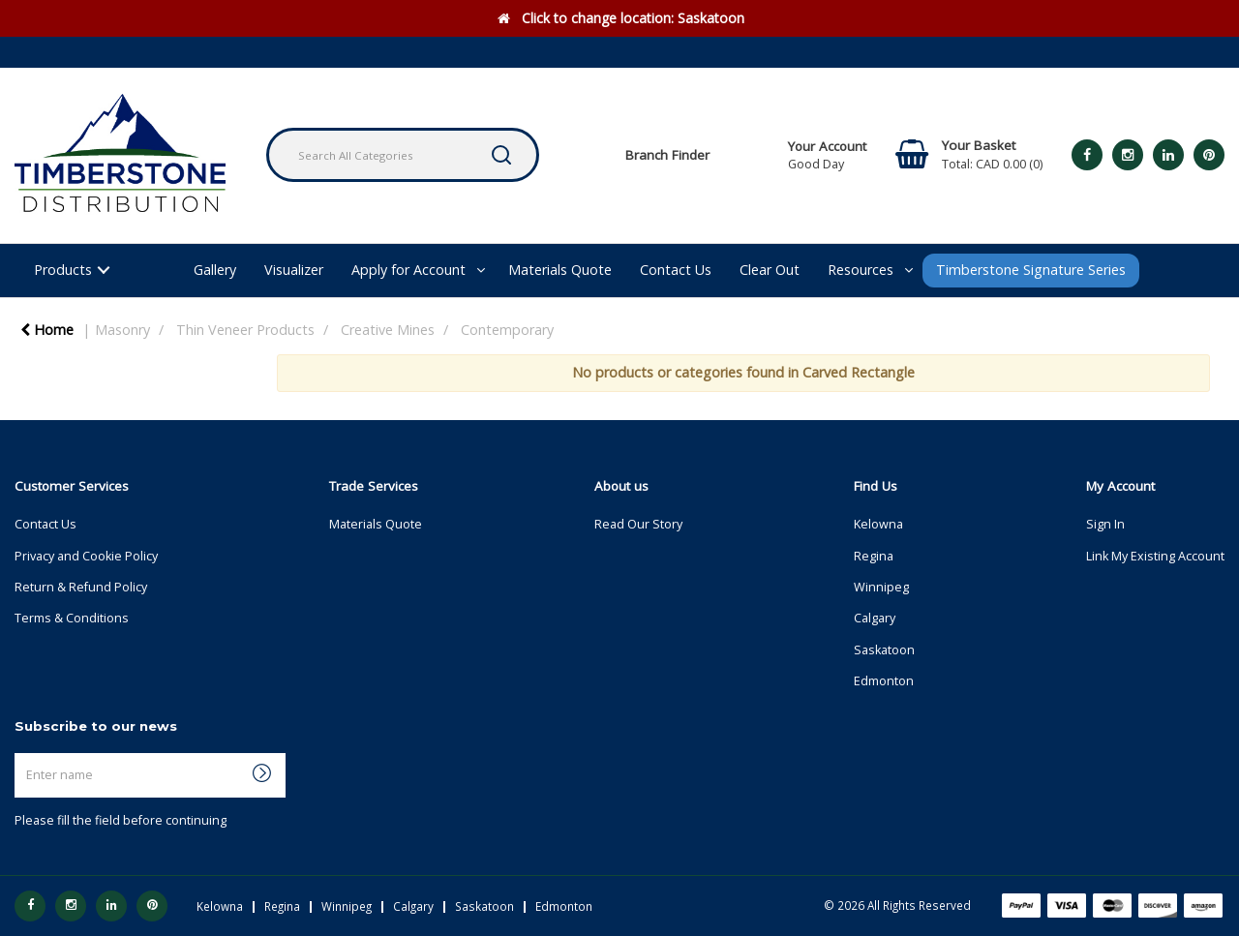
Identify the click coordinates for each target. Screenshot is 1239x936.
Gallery (215, 269)
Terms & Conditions (72, 618)
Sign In (1105, 524)
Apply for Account (408, 269)
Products (63, 269)
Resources (860, 269)
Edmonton (884, 681)
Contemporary (507, 329)
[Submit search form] (501, 155)
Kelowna (878, 524)
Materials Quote (560, 269)
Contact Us (675, 269)
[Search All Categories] (402, 155)
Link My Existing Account (1155, 556)
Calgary (874, 618)
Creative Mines (388, 329)
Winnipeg (881, 587)
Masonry (122, 329)
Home (47, 329)
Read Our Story (638, 524)
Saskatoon (884, 650)
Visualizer (293, 269)
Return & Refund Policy (81, 587)
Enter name (19, 752)
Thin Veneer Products (245, 329)
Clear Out (770, 269)
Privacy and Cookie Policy (86, 556)
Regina (873, 556)
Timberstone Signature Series (1031, 269)
